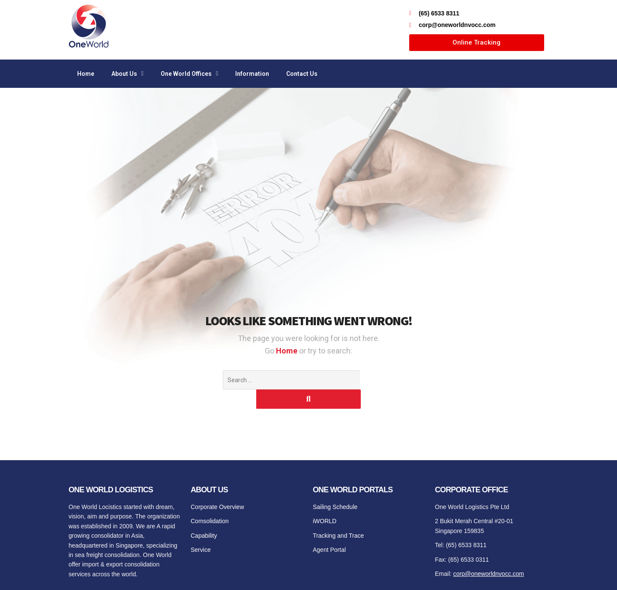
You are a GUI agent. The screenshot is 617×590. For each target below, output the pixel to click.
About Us (127, 73)
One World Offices (189, 73)
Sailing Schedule (335, 487)
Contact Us (301, 73)
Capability (204, 516)
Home (85, 73)
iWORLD (324, 501)
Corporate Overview (217, 487)
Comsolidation (210, 501)
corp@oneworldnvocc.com (488, 554)
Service (201, 530)
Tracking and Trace (338, 516)
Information (252, 73)
